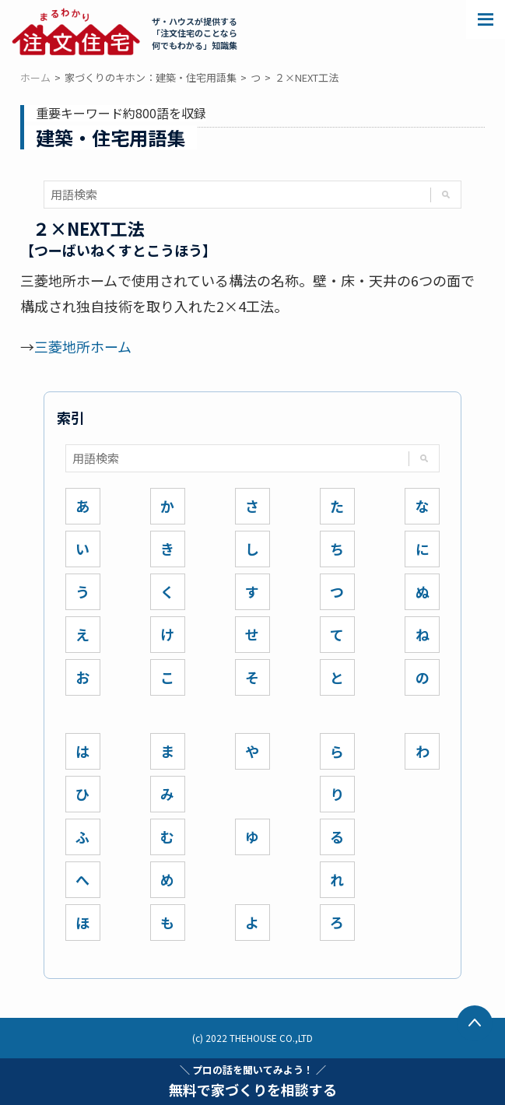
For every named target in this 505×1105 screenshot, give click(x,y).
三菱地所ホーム (83, 346)
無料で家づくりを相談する (253, 1081)
